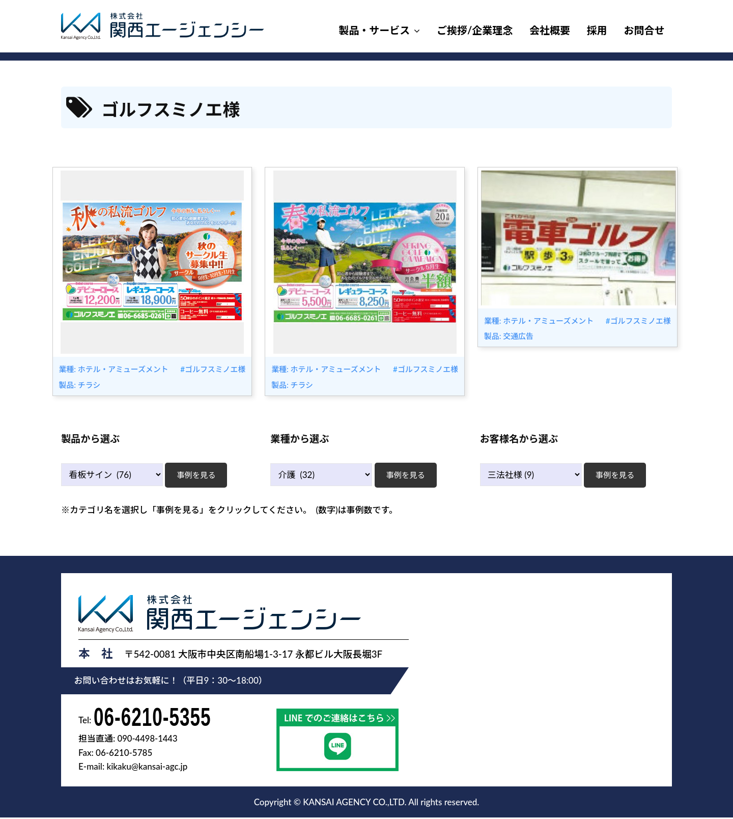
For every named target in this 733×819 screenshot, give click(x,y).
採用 (597, 30)
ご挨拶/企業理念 (475, 30)
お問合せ (644, 30)
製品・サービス (374, 30)
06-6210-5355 (156, 717)
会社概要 (549, 30)
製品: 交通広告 (508, 336)
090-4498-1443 (148, 740)
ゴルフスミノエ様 (215, 369)
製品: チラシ (79, 384)
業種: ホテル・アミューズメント (114, 369)
